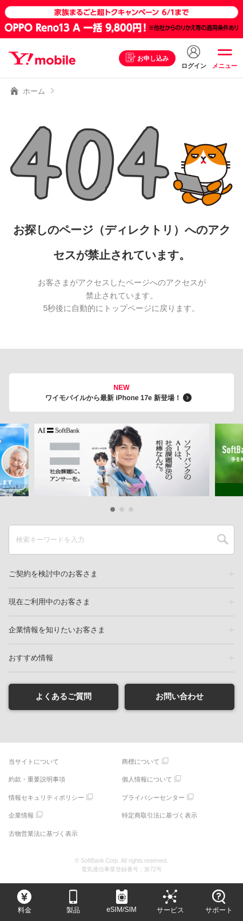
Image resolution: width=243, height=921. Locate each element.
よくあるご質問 (63, 696)
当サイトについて (34, 761)
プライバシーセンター (153, 797)
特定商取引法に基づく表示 (159, 815)
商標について (141, 761)
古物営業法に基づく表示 (43, 833)
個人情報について (147, 779)
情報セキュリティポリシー (46, 797)
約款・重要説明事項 (37, 779)
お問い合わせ (180, 696)
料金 (24, 910)
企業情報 (21, 815)
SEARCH (222, 540)
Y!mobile (42, 58)
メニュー (224, 65)
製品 (73, 910)
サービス (170, 910)
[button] (112, 509)
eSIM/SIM (121, 910)
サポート (219, 910)
